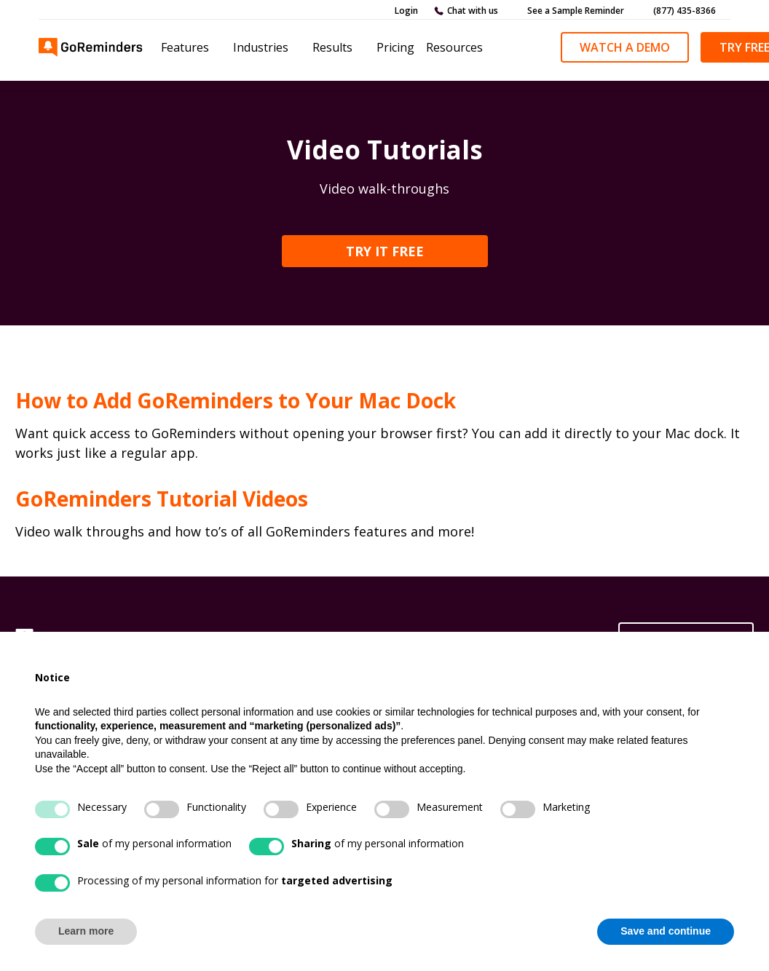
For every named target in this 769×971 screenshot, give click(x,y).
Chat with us (472, 10)
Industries (260, 47)
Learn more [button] (86, 931)
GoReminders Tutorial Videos (161, 498)
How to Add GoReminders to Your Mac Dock (235, 400)
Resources (454, 47)
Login (406, 10)
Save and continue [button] (665, 931)
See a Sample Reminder (575, 10)
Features (185, 47)
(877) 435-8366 (684, 10)
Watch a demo (625, 47)
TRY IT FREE (385, 251)
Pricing (395, 47)
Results (332, 47)
